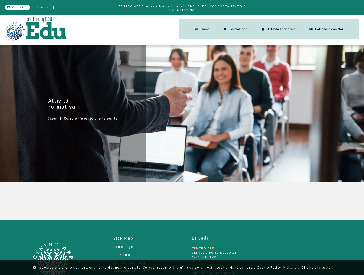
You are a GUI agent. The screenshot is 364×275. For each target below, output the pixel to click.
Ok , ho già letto (316, 267)
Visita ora (291, 267)
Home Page (123, 247)
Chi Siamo (121, 254)
